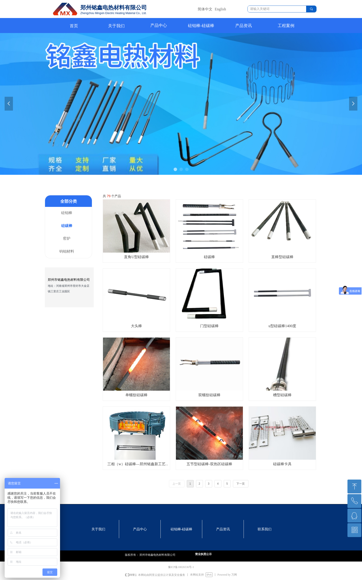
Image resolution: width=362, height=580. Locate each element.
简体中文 (205, 9)
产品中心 (158, 25)
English (220, 9)
